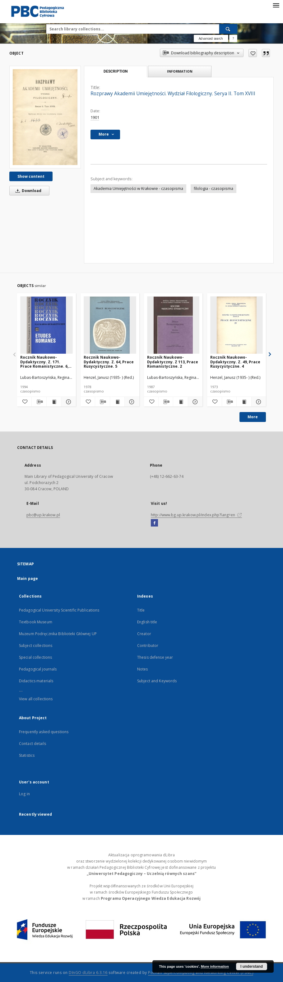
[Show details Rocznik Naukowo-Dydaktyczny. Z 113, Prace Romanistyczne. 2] (194, 402)
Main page (27, 578)
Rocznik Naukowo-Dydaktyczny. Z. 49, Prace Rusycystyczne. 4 (235, 362)
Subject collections (35, 645)
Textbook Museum (35, 622)
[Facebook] (154, 523)
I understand (251, 966)
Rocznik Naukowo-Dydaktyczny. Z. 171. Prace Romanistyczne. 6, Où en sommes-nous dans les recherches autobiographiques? (45, 362)
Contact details (32, 743)
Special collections (35, 657)
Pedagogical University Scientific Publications (59, 610)
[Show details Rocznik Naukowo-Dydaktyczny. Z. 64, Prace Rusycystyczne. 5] (131, 402)
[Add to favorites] (252, 53)
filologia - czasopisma (213, 188)
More (253, 416)
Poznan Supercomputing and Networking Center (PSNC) (200, 972)
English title (147, 622)
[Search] (228, 29)
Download (27, 190)
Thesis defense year (155, 657)
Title (141, 610)
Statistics (27, 755)
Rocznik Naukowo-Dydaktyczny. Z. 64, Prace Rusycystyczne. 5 (109, 362)
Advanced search (211, 38)
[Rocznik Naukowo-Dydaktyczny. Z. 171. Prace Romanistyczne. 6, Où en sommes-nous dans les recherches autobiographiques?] (46, 325)
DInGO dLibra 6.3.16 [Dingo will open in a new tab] (88, 972)
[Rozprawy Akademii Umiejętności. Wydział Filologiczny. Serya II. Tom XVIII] (45, 117)
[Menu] (275, 5)
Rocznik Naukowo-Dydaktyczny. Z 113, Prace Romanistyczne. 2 (172, 362)
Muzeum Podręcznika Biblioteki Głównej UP (58, 633)
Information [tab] (180, 71)
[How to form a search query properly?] (233, 38)
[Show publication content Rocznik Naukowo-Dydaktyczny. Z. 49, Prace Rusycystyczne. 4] (244, 402)
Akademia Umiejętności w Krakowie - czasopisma (138, 188)
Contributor (147, 645)
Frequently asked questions (43, 731)
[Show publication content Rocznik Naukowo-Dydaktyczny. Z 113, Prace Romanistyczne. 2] (180, 402)
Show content (30, 176)
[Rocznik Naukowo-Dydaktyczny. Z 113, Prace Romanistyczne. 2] (173, 325)
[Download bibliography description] (39, 402)
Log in (24, 793)
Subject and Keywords (157, 681)
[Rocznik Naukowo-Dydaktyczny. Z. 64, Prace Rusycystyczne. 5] (110, 325)
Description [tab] (116, 71)
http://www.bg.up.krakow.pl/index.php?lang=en (196, 515)
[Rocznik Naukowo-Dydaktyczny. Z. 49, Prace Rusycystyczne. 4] (236, 325)
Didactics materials (36, 681)
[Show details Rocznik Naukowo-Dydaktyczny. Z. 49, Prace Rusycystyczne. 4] (258, 402)
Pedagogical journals (38, 669)
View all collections (36, 699)
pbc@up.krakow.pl (43, 515)
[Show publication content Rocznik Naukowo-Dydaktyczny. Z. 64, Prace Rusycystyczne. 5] (117, 402)
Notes (142, 669)
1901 (94, 117)
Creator (144, 633)
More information (215, 966)
